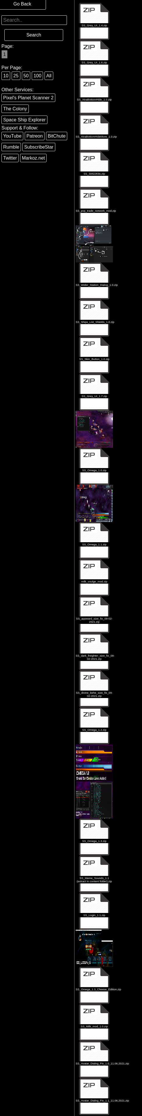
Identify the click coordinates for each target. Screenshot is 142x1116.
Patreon (34, 136)
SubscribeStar (39, 147)
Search (33, 34)
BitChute (56, 136)
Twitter (10, 158)
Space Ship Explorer (24, 119)
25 (16, 75)
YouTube (12, 136)
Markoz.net (33, 158)
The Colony (15, 108)
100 (37, 75)
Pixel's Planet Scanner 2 (28, 97)
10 (5, 75)
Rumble (11, 147)
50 (26, 75)
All (49, 75)
